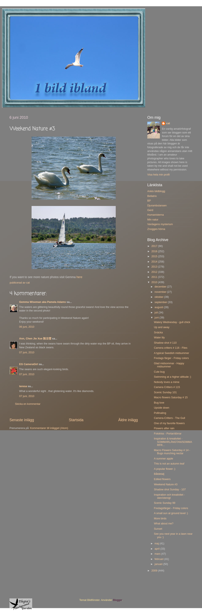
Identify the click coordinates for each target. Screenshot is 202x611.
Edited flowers (162, 479)
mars (158, 553)
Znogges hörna (156, 229)
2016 (154, 251)
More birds (160, 518)
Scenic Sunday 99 (164, 502)
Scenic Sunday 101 (165, 392)
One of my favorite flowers (169, 423)
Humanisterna (155, 214)
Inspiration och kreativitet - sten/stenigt (169, 496)
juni (157, 317)
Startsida (76, 420)
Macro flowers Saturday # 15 (170, 397)
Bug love (159, 402)
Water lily (159, 337)
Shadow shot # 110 (165, 342)
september (161, 302)
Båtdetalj (159, 473)
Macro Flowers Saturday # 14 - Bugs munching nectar (172, 452)
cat (168, 123)
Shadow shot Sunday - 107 (170, 489)
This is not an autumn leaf (169, 463)
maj (157, 543)
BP (149, 200)
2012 (154, 272)
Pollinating (160, 413)
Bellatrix (152, 196)
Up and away (161, 327)
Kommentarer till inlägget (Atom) (49, 428)
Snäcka (158, 332)
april (157, 548)
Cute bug (159, 371)
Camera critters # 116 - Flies (170, 347)
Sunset (158, 528)
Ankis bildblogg (156, 191)
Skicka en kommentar (27, 403)
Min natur (152, 219)
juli (157, 312)
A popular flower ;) (164, 468)
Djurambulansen (157, 205)
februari (159, 559)
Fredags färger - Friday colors (171, 358)
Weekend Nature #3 (165, 484)
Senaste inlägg (21, 420)
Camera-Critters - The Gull (169, 418)
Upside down (161, 407)
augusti (159, 307)
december (161, 286)
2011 (154, 277)
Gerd (150, 210)
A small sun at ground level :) (171, 513)
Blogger (117, 600)
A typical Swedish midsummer (171, 353)
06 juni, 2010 (26, 326)
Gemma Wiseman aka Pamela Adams (42, 302)
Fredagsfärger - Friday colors (171, 508)
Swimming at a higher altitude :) (172, 376)
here (79, 277)
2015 (154, 256)
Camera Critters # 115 (167, 387)
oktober (159, 297)
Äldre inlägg (128, 420)
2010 (154, 282)
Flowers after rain (164, 428)
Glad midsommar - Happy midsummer (169, 365)
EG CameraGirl (28, 364)
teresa (23, 386)
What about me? (163, 523)
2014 (154, 261)
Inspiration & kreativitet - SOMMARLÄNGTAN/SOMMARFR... (173, 441)
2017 (154, 246)
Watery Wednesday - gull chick (172, 322)
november (161, 291)
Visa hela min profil (158, 174)
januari (159, 564)
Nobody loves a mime (166, 382)
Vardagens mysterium (160, 224)
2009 (154, 570)
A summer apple (163, 458)
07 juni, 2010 (26, 352)
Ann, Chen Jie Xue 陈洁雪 (35, 338)
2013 (154, 266)
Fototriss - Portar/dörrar (167, 433)
